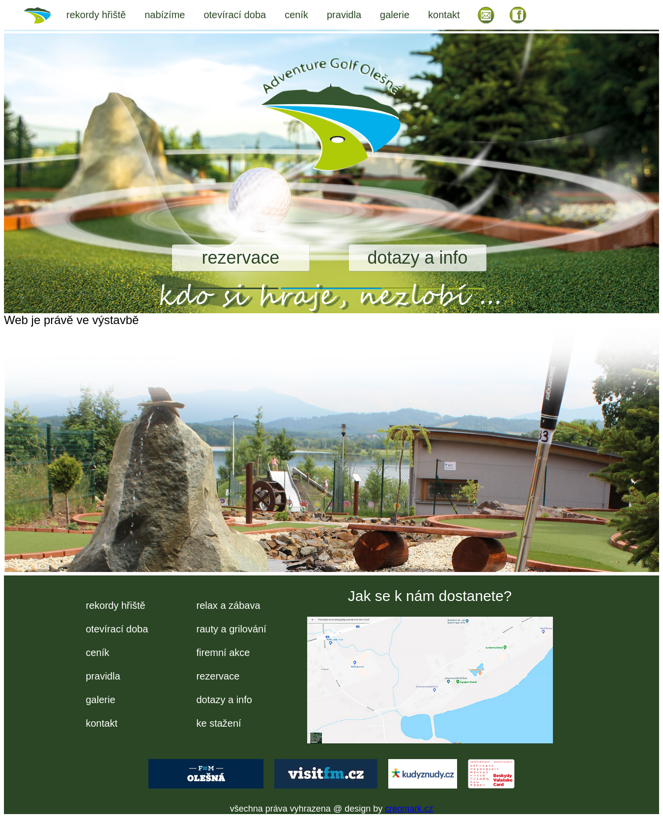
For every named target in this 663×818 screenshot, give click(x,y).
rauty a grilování (231, 629)
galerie (394, 14)
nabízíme (164, 14)
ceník (296, 14)
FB (518, 14)
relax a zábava (228, 605)
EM (486, 14)
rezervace (240, 257)
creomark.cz (409, 809)
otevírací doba (234, 14)
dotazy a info (417, 257)
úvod (43, 14)
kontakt (444, 14)
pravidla (344, 14)
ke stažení (219, 723)
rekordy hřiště (96, 14)
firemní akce (223, 652)
